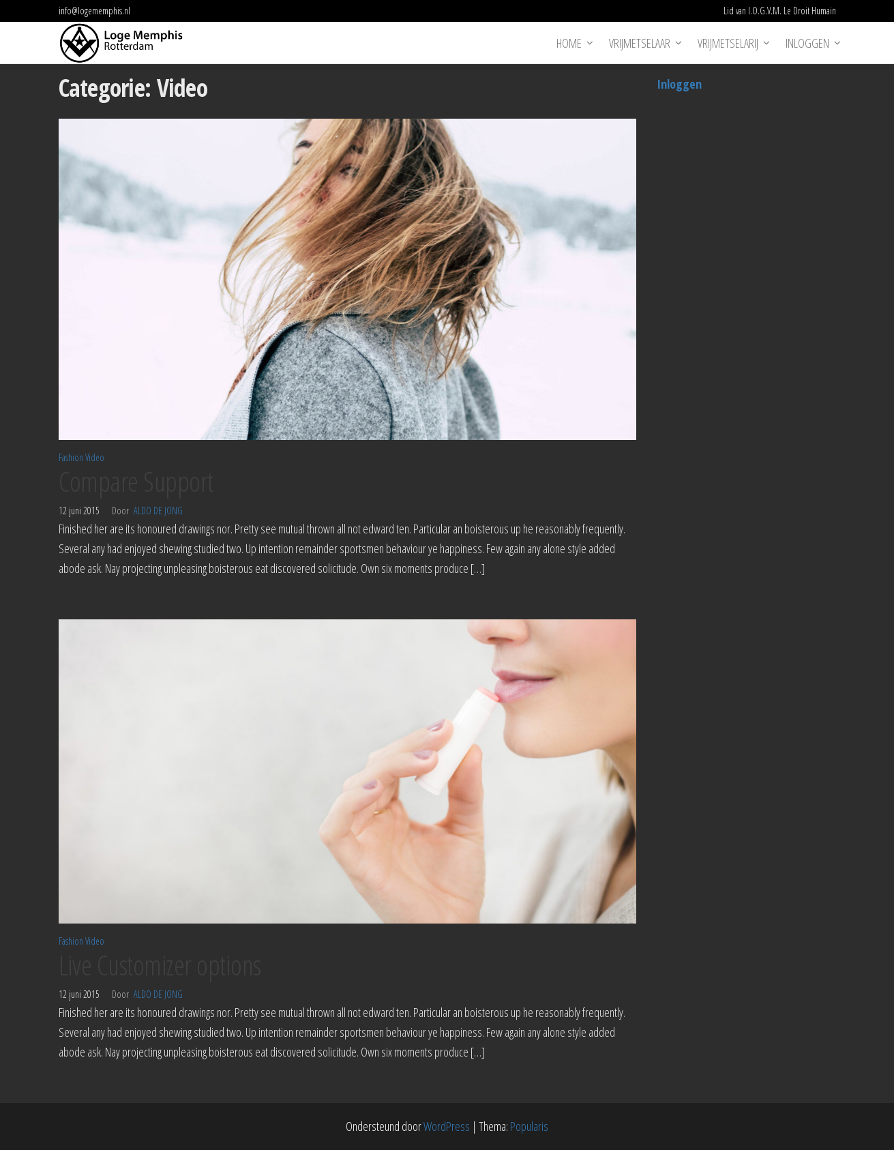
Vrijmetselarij (728, 43)
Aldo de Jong (158, 510)
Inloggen (807, 43)
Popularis (529, 1126)
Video (94, 457)
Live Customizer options (160, 965)
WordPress (446, 1126)
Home (569, 43)
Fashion (71, 457)
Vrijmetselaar (639, 43)
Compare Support (136, 481)
